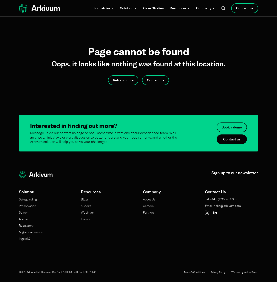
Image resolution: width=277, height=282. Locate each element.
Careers (148, 206)
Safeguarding (28, 199)
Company (203, 8)
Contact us (244, 8)
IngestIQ (24, 238)
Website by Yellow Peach (244, 272)
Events (85, 219)
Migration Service (31, 232)
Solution (126, 8)
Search (23, 212)
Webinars (87, 212)
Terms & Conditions (194, 272)
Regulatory (26, 225)
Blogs (85, 199)
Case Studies (153, 8)
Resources (178, 8)
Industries (102, 8)
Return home (123, 80)
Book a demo (231, 127)
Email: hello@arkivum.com (223, 206)
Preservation (27, 206)
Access (23, 219)
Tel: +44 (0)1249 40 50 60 (221, 199)
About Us (149, 199)
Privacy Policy (218, 272)
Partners (149, 212)
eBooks (86, 206)
